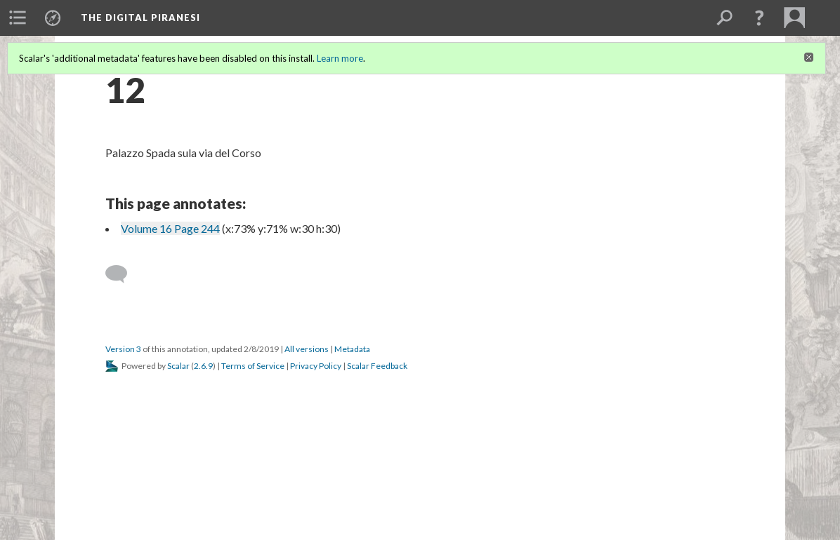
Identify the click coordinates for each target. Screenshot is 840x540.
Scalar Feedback (377, 365)
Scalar (178, 365)
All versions (306, 349)
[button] (759, 17)
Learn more (340, 58)
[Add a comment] (122, 274)
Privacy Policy (315, 365)
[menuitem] (17, 17)
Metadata (352, 349)
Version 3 (123, 349)
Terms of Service (252, 365)
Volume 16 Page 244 (170, 228)
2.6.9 (203, 365)
